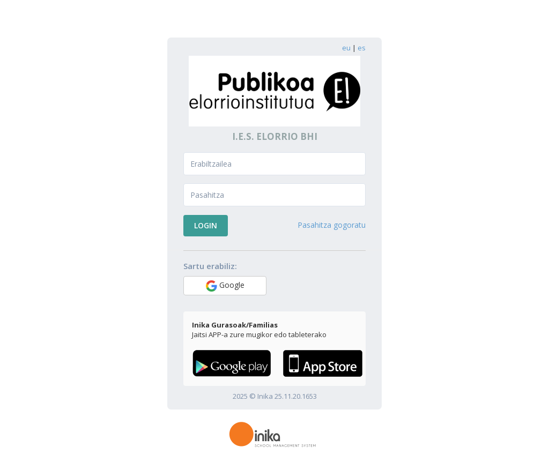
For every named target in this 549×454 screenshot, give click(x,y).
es (362, 48)
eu (346, 48)
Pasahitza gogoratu (332, 225)
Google (225, 286)
